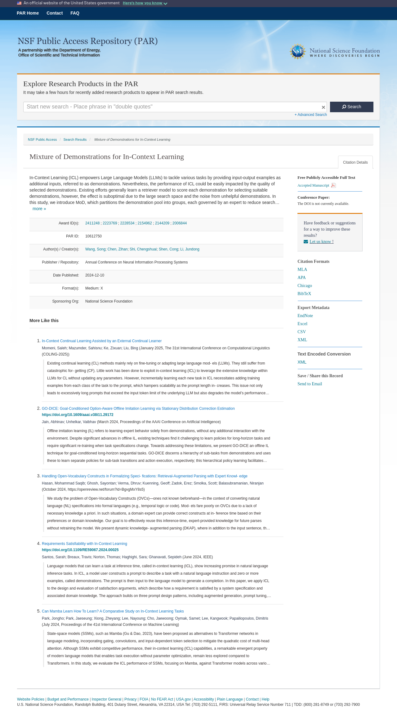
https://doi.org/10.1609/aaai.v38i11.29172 (78, 415)
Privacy (130, 699)
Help (266, 699)
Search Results (75, 139)
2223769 (110, 223)
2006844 (179, 223)
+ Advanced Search (311, 115)
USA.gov (183, 699)
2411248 (92, 223)
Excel (302, 323)
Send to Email (309, 384)
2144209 (162, 223)
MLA (302, 269)
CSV (301, 332)
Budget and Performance (68, 699)
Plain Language (230, 699)
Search (351, 106)
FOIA (144, 699)
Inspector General (106, 699)
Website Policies (30, 699)
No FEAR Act (162, 699)
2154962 (145, 223)
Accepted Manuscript (316, 185)
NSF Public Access (42, 139)
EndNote (305, 315)
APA (301, 277)
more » (39, 208)
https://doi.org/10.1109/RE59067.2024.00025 (81, 550)
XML (302, 340)
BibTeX (304, 293)
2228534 (127, 223)
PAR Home (28, 13)
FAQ (74, 13)
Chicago (304, 285)
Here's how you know (145, 3)
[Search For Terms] (175, 107)
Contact (55, 13)
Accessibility (204, 699)
